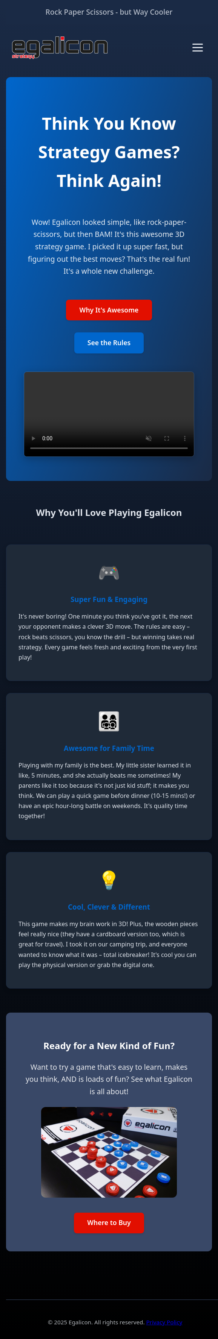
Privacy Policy (164, 1322)
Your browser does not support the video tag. (109, 414)
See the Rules (109, 342)
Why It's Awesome (109, 309)
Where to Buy (108, 1222)
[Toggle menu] (197, 47)
